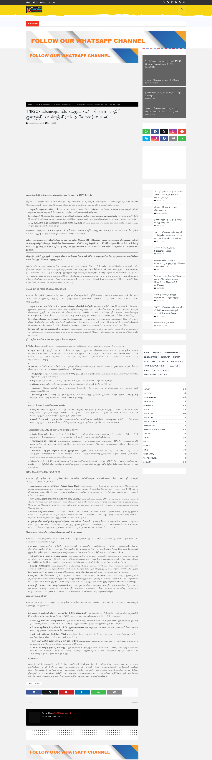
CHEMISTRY (157, 353)
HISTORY (176, 357)
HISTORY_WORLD (177, 361)
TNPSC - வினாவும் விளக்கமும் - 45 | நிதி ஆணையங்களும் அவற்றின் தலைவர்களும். (169, 310)
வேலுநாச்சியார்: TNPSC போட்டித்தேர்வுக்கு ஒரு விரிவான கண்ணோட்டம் (169, 263)
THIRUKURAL (164, 454)
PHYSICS (147, 370)
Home (28, 2)
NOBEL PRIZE (173, 366)
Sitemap (52, 2)
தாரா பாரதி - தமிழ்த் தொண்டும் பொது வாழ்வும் (163, 94)
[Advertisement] (82, 82)
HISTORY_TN (163, 361)
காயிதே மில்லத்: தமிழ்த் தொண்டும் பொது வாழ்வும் (166, 296)
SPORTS (164, 446)
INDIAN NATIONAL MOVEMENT (154, 366)
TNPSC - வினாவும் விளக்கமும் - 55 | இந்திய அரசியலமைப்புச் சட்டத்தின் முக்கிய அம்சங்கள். (162, 110)
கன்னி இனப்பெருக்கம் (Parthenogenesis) (164, 249)
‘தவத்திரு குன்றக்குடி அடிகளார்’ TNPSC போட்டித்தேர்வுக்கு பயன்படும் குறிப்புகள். (163, 63)
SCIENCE (166, 370)
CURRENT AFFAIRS (40, 104)
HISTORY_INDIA (149, 361)
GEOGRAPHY (165, 357)
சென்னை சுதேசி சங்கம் (165, 323)
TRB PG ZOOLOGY (150, 375)
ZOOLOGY (163, 375)
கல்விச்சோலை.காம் (36, 123)
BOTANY (147, 353)
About (35, 2)
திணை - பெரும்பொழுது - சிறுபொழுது (163, 80)
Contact (43, 2)
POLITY (156, 370)
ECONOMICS (164, 401)
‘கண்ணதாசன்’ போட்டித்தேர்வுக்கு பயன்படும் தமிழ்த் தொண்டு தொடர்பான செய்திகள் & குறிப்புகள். (169, 280)
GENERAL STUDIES (150, 357)
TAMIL (164, 450)
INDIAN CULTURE (164, 426)
